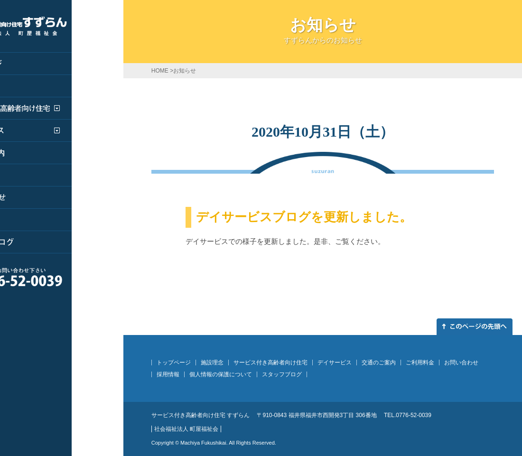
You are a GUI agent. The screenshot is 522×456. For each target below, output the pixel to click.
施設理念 (212, 362)
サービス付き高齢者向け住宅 (270, 362)
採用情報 (168, 374)
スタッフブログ (282, 374)
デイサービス (334, 362)
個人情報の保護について (220, 374)
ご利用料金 (420, 362)
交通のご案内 (379, 362)
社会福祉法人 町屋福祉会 (186, 429)
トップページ (174, 362)
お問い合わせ (461, 362)
